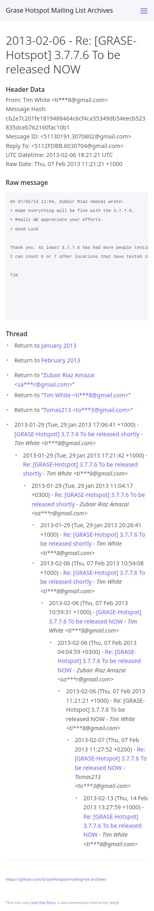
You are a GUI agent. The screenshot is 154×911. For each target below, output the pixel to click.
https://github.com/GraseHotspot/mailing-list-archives (56, 879)
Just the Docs (43, 902)
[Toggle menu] (144, 11)
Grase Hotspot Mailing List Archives (59, 10)
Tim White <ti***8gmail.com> (86, 395)
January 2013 (58, 345)
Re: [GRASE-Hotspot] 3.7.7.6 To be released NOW (99, 661)
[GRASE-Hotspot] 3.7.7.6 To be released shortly (76, 434)
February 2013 (60, 360)
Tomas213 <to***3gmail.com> (87, 410)
